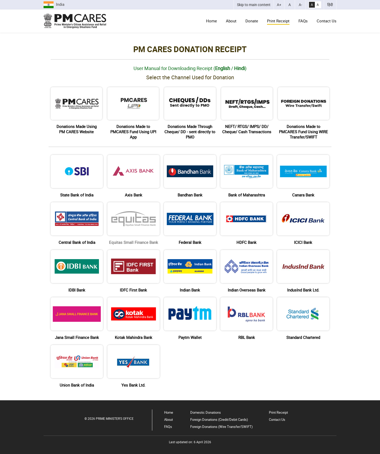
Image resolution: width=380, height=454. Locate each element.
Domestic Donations (205, 412)
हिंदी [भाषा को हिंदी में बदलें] (330, 4)
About (231, 20)
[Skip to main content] (254, 4)
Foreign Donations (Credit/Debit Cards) (219, 419)
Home (211, 20)
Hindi (239, 68)
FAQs (303, 20)
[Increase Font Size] (279, 4)
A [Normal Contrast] (318, 5)
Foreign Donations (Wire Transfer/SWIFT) (221, 426)
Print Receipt (278, 20)
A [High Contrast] (312, 5)
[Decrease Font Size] (300, 4)
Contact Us (326, 20)
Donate (251, 20)
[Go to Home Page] (75, 21)
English (222, 68)
